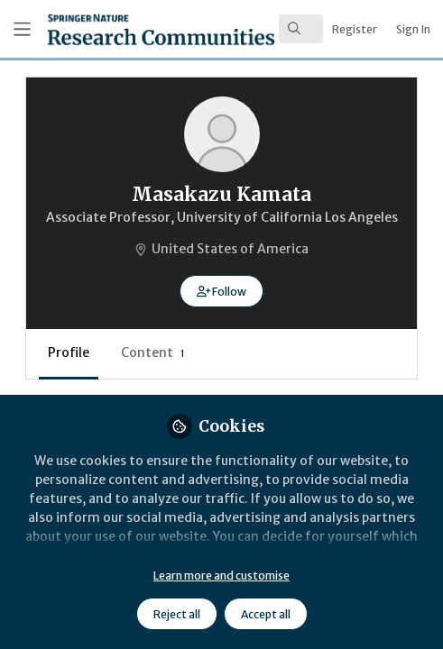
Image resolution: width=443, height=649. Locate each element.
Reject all (176, 614)
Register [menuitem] (354, 29)
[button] (221, 291)
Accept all (266, 614)
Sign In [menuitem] (413, 29)
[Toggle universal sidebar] (22, 29)
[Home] (108, 29)
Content (153, 352)
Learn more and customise (221, 575)
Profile (68, 352)
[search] (301, 28)
